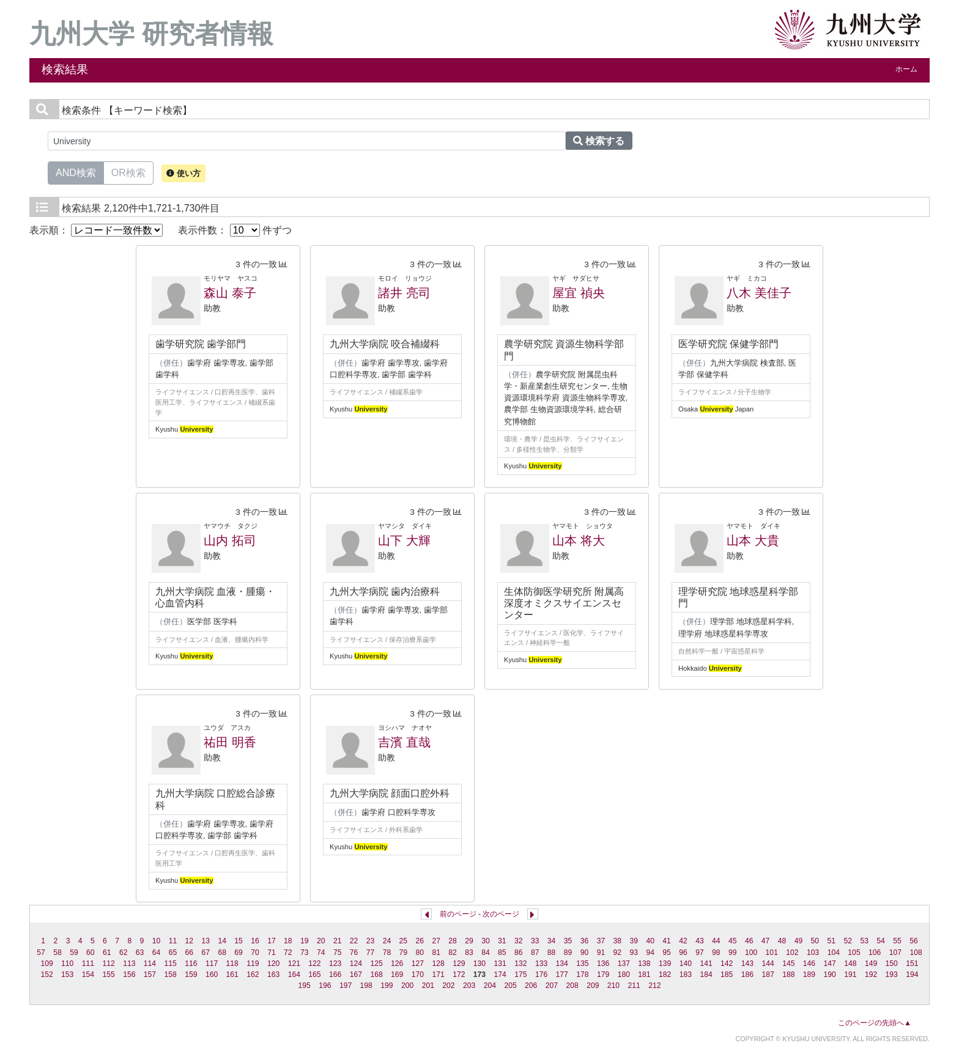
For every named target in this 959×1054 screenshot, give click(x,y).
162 (252, 974)
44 (716, 941)
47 (765, 941)
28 (452, 941)
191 (850, 974)
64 (156, 952)
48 (782, 941)
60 (90, 952)
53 (864, 941)
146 (809, 963)
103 (813, 952)
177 (562, 974)
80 (419, 952)
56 (913, 941)
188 (788, 974)
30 (485, 941)
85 (502, 952)
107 (895, 952)
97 (699, 952)
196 (325, 985)
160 (212, 974)
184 (706, 974)
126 (397, 963)
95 (666, 952)
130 (479, 963)
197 (345, 985)
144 (767, 963)
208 (572, 985)
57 (41, 952)
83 (469, 952)
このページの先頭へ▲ (874, 1023)
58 (57, 952)
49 (798, 941)
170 (418, 974)
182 (665, 974)
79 (403, 952)
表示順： (96, 230)
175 (520, 974)
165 (314, 974)
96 (683, 952)
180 (624, 974)
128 (438, 963)
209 (593, 985)
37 (601, 941)
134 (562, 963)
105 (854, 952)
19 (304, 941)
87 (535, 952)
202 (448, 985)
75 (337, 952)
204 (490, 985)
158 (171, 974)
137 (624, 963)
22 (354, 941)
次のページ (501, 914)
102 (792, 952)
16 (255, 941)
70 (255, 952)
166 (335, 974)
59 (74, 952)
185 (726, 974)
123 (335, 963)
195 (304, 985)
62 (123, 952)
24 (387, 941)
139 (665, 963)
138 (644, 963)
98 (716, 952)
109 (46, 963)
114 (150, 963)
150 (892, 963)
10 (156, 941)
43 (699, 941)
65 (173, 952)
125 (376, 963)
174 (500, 974)
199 (386, 985)
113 (129, 963)
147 (830, 963)
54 (880, 941)
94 (650, 952)
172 (459, 974)
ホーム (906, 69)
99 (732, 952)
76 (354, 952)
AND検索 (76, 172)
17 (271, 941)
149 (871, 963)
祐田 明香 (230, 742)
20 (321, 941)
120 (273, 963)
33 (535, 941)
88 (551, 952)
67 (206, 952)
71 (271, 952)
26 (419, 941)
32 (518, 941)
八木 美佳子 (759, 293)
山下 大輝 (404, 540)
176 (541, 974)
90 (584, 952)
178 (582, 974)
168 (376, 974)
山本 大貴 (753, 540)
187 (767, 974)
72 (288, 952)
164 (294, 974)
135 (582, 963)
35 (568, 941)
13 (206, 941)
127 (418, 963)
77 (370, 952)
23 (370, 941)
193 (892, 974)
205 (510, 985)
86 (518, 952)
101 (772, 952)
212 (654, 985)
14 (222, 941)
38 (617, 941)
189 (809, 974)
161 (232, 974)
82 (452, 952)
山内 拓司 (230, 540)
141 (706, 963)
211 (634, 985)
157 (150, 974)
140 (685, 963)
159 (191, 974)
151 (912, 963)
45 (732, 941)
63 (140, 952)
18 (288, 941)
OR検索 (128, 172)
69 (238, 952)
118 (232, 963)
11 (173, 941)
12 (189, 941)
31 (502, 941)
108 (915, 952)
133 (541, 963)
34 (551, 941)
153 (67, 974)
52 (847, 941)
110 (67, 963)
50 (815, 941)
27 (436, 941)
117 (212, 963)
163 (273, 974)
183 (685, 974)
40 (650, 941)
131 (500, 963)
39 (633, 941)
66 (189, 952)
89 (568, 952)
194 (912, 974)
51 (832, 941)
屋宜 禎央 (578, 293)
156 (129, 974)
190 (830, 974)
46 (749, 941)
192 (871, 974)
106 (874, 952)
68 (222, 952)
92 (617, 952)
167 (356, 974)
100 (751, 952)
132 (520, 963)
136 (603, 963)
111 (88, 963)
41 (666, 941)
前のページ (458, 914)
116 (191, 963)
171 (438, 974)
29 (469, 941)
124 (356, 963)
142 (726, 963)
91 (601, 952)
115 (171, 963)
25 (403, 941)
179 (603, 974)
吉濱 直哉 (404, 742)
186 (747, 974)
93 (633, 952)
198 (366, 985)
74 (321, 952)
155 (108, 974)
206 (531, 985)
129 (459, 963)
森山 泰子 (230, 293)
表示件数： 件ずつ (235, 230)
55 (897, 941)
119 (252, 963)
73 (304, 952)
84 (485, 952)
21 (337, 941)
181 (644, 974)
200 (407, 985)
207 (552, 985)
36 (584, 941)
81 (436, 952)
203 (469, 985)
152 (46, 974)
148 (850, 963)
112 (108, 963)
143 (747, 963)
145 (788, 963)
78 (387, 952)
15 (238, 941)
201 (428, 985)
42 (683, 941)
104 (834, 952)
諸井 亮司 (404, 293)
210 (613, 985)
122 (314, 963)
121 (294, 963)
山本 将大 (578, 540)
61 (107, 952)
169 (397, 974)
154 (88, 974)
